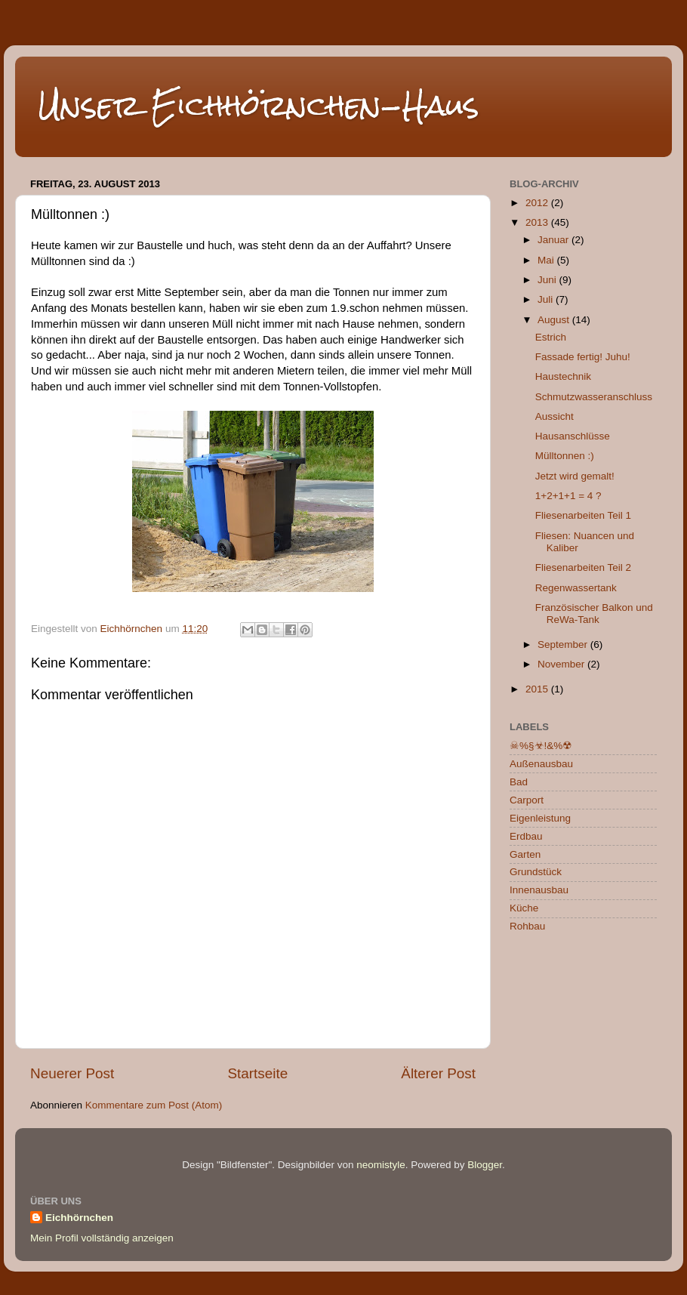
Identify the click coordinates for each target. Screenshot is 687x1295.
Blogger (484, 1164)
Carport (527, 800)
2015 (538, 689)
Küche (524, 908)
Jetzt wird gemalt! (575, 476)
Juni (548, 279)
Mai (547, 260)
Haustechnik (563, 376)
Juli (547, 299)
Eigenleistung (540, 818)
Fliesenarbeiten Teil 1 (583, 515)
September (564, 644)
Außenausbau (541, 763)
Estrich (550, 337)
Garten (525, 854)
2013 (538, 222)
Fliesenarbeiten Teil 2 (583, 567)
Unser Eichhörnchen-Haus (258, 105)
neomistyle (380, 1164)
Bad (519, 782)
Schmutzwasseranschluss (593, 396)
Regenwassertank (576, 588)
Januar (554, 239)
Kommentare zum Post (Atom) (154, 1105)
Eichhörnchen (79, 1217)
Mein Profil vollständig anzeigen (102, 1238)
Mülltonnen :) (564, 455)
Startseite (257, 1073)
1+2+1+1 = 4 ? (568, 495)
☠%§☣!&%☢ (541, 745)
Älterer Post (438, 1073)
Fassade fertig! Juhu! (582, 356)
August (555, 319)
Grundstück (536, 871)
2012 (538, 202)
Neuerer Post (72, 1073)
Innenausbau (539, 890)
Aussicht (554, 416)
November (562, 664)
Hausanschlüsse (572, 436)
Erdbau (526, 836)
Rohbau (527, 926)
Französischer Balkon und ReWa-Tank (594, 613)
